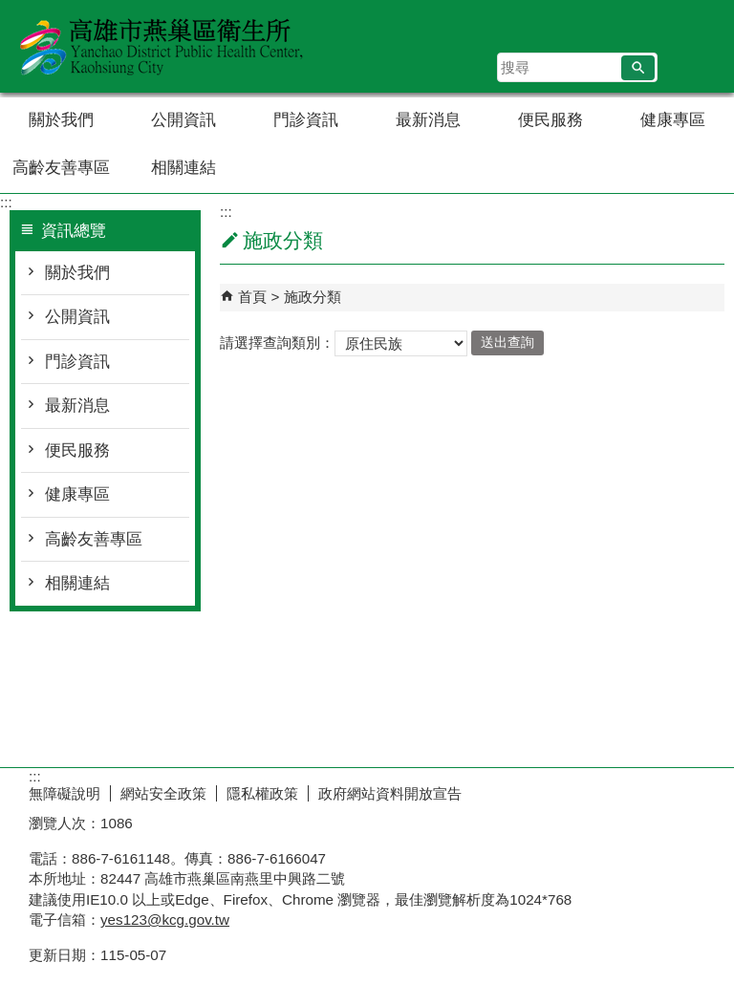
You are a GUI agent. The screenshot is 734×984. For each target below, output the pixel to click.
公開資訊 (183, 120)
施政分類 (312, 297)
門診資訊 (305, 120)
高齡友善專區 (61, 168)
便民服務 (550, 120)
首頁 (252, 297)
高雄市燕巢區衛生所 (161, 46)
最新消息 (428, 120)
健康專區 (672, 120)
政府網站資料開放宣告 (390, 793)
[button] (638, 67)
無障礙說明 (64, 793)
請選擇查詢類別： (277, 341)
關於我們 (61, 120)
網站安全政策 (163, 793)
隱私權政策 (262, 793)
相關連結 (183, 168)
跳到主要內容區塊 (10, 10)
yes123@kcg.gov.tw (164, 919)
